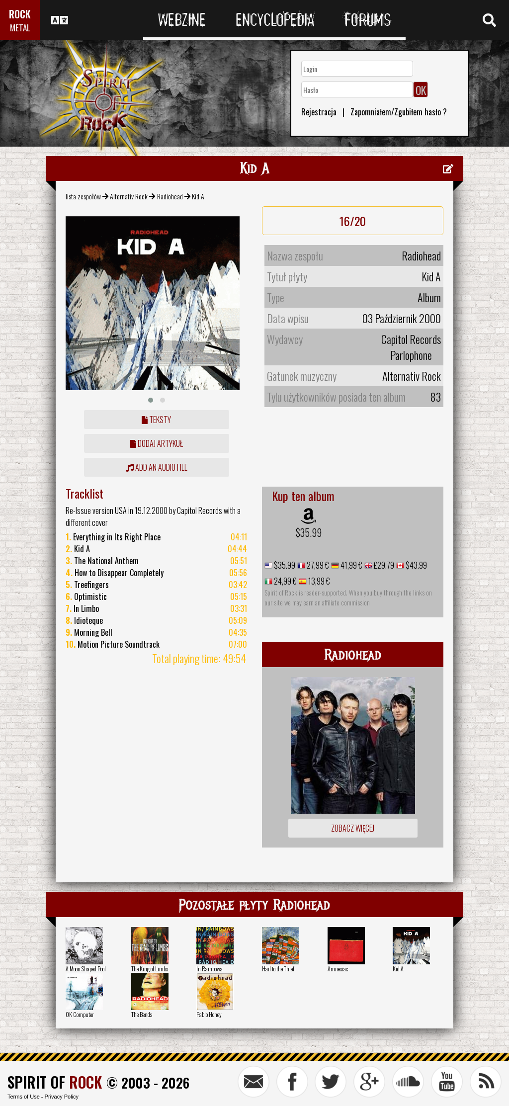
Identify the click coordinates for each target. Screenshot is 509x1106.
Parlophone (411, 355)
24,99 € (284, 581)
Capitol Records (411, 339)
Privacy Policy (62, 1097)
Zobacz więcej (352, 828)
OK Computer (80, 1014)
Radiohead (170, 196)
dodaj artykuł (156, 443)
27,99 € (317, 565)
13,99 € (318, 581)
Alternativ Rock (129, 196)
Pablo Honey (209, 1014)
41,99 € (350, 565)
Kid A (398, 968)
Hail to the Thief (278, 968)
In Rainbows (209, 968)
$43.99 (415, 565)
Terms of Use (23, 1097)
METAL (20, 27)
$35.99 (309, 532)
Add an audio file (156, 467)
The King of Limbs (149, 968)
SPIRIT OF (54, 1082)
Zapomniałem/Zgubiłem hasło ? (398, 112)
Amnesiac (338, 968)
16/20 (352, 221)
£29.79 (383, 565)
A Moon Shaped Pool (86, 968)
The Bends (141, 1014)
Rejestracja (319, 112)
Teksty (156, 419)
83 (435, 397)
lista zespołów (83, 196)
